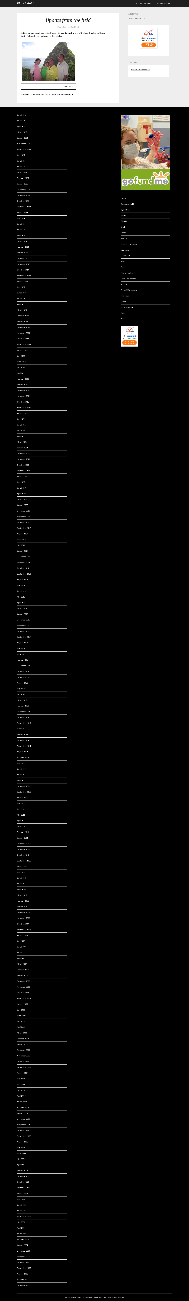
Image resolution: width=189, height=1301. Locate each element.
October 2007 (23, 1061)
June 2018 (21, 591)
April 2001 (21, 1228)
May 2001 (21, 1222)
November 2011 (23, 786)
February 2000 (23, 1279)
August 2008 (22, 1004)
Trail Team (125, 296)
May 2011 (21, 815)
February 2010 (23, 901)
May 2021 (21, 430)
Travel (123, 301)
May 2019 (21, 545)
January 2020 (22, 505)
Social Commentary (128, 278)
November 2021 (23, 396)
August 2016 (22, 683)
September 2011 (24, 792)
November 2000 (23, 1256)
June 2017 (21, 654)
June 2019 (21, 539)
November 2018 (23, 562)
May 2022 (21, 367)
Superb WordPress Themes (112, 1297)
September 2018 (24, 574)
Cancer (124, 198)
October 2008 (23, 993)
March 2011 (22, 826)
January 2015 (22, 734)
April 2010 (21, 889)
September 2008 (24, 998)
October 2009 (23, 924)
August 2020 (22, 476)
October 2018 (23, 568)
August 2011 (22, 797)
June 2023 (21, 293)
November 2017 (23, 625)
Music (123, 261)
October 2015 (23, 717)
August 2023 (22, 281)
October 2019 (23, 522)
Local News (125, 256)
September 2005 (24, 1188)
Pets (123, 267)
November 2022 (23, 333)
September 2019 (24, 528)
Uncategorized (127, 307)
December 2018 (23, 557)
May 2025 (21, 166)
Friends (124, 221)
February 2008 (23, 1038)
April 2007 (21, 1096)
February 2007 (23, 1107)
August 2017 (22, 643)
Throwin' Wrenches (129, 290)
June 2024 (21, 224)
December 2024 (23, 189)
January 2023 (22, 321)
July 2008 (21, 1010)
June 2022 (21, 361)
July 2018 (21, 585)
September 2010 (24, 861)
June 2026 (21, 115)
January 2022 (22, 384)
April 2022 (21, 373)
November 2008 (23, 987)
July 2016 (21, 688)
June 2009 (21, 947)
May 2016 (21, 694)
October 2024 (23, 201)
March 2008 (22, 1033)
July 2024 (21, 218)
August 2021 (22, 413)
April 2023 (21, 304)
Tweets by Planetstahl (140, 69)
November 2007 (23, 1056)
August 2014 (22, 752)
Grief (123, 227)
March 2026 (22, 132)
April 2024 (21, 235)
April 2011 (21, 820)
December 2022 (23, 327)
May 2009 (21, 952)
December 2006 (23, 1119)
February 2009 (23, 970)
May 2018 (21, 597)
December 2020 (23, 453)
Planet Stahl (25, 3)
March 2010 (22, 895)
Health (123, 233)
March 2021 (22, 442)
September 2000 (24, 1268)
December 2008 (23, 981)
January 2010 (22, 907)
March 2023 (22, 310)
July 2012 (21, 763)
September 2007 (24, 1067)
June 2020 (21, 488)
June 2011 (21, 809)
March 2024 (22, 241)
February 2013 (23, 757)
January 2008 (22, 1044)
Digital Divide (126, 210)
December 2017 (23, 620)
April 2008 (21, 1027)
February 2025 (23, 178)
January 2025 (22, 184)
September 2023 (24, 275)
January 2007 (22, 1113)
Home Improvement (129, 244)
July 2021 (21, 419)
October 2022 (23, 339)
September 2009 (24, 929)
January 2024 (22, 252)
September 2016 (24, 677)
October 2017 (23, 631)
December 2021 (23, 390)
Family (123, 215)
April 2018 (21, 602)
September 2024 (24, 207)
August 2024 (22, 212)
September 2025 (24, 149)
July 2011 (21, 803)
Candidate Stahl (163, 3)
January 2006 (22, 1170)
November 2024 (23, 195)
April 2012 (21, 780)
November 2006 (23, 1124)
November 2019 (23, 516)
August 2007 (22, 1073)
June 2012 (21, 769)
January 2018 (22, 614)
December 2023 (23, 258)
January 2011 (22, 838)
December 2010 (23, 843)
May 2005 (21, 1210)
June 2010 (71, 86)
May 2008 (21, 1021)
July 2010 (21, 872)
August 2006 (22, 1142)
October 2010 (23, 855)
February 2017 (23, 660)
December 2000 (23, 1251)
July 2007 (21, 1079)
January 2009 (22, 975)
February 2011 (23, 832)
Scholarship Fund (128, 273)
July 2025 (21, 155)
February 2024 (23, 247)
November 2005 (23, 1176)
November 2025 (23, 144)
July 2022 (21, 356)
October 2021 (23, 402)
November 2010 (23, 849)
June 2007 (21, 1084)
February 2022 (23, 379)
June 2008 (21, 1015)
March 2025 (22, 172)
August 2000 (22, 1274)
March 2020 (22, 499)
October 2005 (23, 1182)
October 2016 (23, 671)
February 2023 (23, 316)
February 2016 (23, 706)
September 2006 (24, 1136)
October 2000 (23, 1262)
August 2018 (22, 580)
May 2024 (21, 230)
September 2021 (24, 407)
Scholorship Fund (143, 3)
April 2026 (21, 126)
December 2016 (23, 666)
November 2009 (23, 918)
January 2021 (22, 448)
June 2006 (21, 1153)
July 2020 (21, 482)
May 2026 (21, 121)
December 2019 (23, 511)
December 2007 (23, 1050)
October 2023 (23, 270)
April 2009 (21, 958)
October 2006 (23, 1130)
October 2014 (23, 740)
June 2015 (21, 729)
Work (123, 319)
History (124, 238)
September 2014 (24, 746)
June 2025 (21, 161)
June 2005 (21, 1205)
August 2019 (22, 534)
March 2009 (22, 964)
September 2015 (24, 723)
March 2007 (22, 1102)
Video (123, 313)
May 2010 (21, 884)
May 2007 (21, 1090)
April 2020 (21, 493)
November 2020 (23, 459)
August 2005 (22, 1193)
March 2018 (22, 608)
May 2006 (21, 1159)
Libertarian (125, 250)
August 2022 (22, 350)
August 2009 (22, 935)
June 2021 (21, 425)
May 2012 (21, 774)
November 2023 (23, 264)
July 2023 (21, 287)
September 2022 (24, 344)
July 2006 (21, 1147)
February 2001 (23, 1239)
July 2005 (21, 1199)
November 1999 (23, 1285)
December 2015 (23, 711)
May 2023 (21, 298)
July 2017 (21, 648)
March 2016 (22, 700)
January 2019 (22, 551)
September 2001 (24, 1216)
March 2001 (22, 1233)
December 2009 (23, 912)
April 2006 (21, 1165)
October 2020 (23, 465)
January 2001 (22, 1245)
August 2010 (22, 866)
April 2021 (21, 436)
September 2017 (24, 637)
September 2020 (24, 471)
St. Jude (124, 284)
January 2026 (22, 138)
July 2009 (21, 941)
